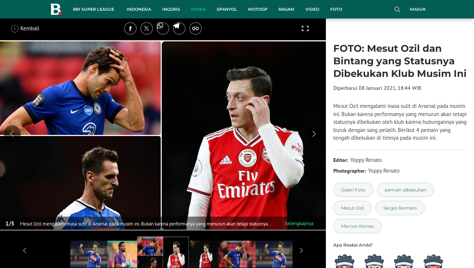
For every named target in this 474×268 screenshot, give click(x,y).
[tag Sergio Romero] (400, 208)
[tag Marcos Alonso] (357, 226)
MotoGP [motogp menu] (257, 9)
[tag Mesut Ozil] (352, 208)
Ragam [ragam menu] (286, 9)
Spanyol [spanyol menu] (227, 9)
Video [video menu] (312, 9)
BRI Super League (93, 9)
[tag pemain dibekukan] (405, 190)
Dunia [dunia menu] (198, 9)
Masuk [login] (418, 9)
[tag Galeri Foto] (353, 190)
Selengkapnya (299, 223)
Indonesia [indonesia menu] (139, 9)
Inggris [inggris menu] (171, 9)
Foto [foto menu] (336, 9)
